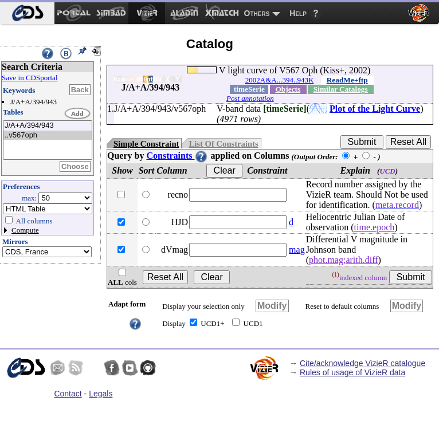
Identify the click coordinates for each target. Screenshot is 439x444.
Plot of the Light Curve (375, 108)
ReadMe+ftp (347, 80)
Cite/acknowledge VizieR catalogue (362, 363)
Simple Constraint (146, 143)
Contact (67, 393)
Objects (287, 89)
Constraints (177, 155)
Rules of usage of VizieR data (352, 372)
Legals (100, 393)
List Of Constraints (223, 143)
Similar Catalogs (340, 89)
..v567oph (47, 135)
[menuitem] (27, 13)
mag (297, 249)
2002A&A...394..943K (279, 80)
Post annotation (250, 98)
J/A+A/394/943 (47, 126)
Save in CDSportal (30, 77)
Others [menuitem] (257, 13)
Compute (25, 230)
